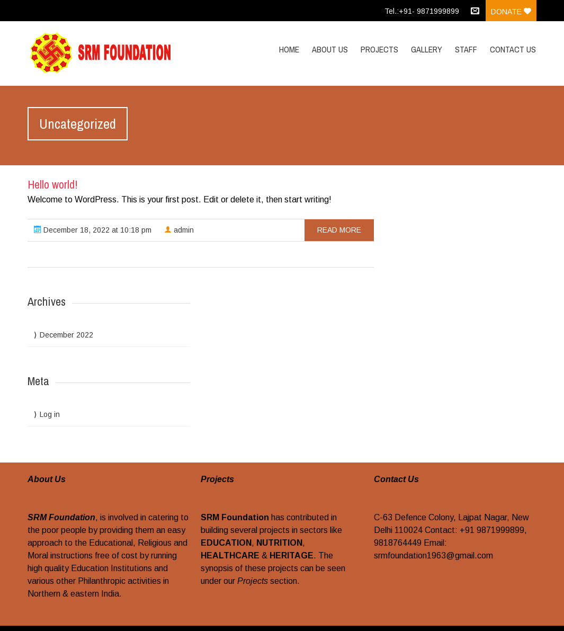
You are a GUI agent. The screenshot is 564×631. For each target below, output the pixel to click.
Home (289, 49)
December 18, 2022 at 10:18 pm (92, 230)
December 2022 (66, 335)
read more (339, 230)
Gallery (426, 49)
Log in (50, 414)
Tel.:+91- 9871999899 (421, 11)
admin (179, 230)
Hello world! (52, 184)
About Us (330, 49)
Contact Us (513, 49)
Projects (379, 49)
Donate (511, 11)
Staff (466, 49)
